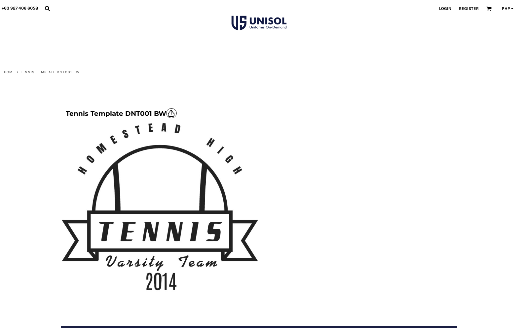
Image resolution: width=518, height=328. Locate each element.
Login (445, 8)
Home (9, 72)
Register (469, 8)
